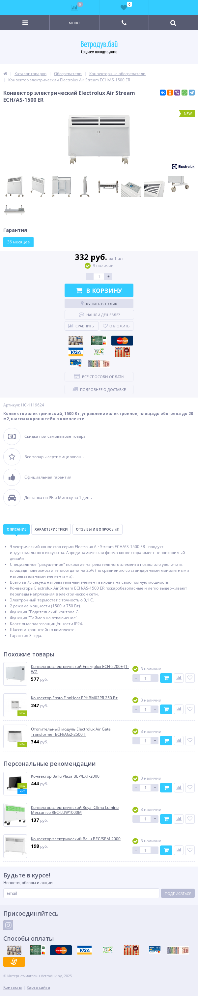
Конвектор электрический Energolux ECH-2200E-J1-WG (80, 669)
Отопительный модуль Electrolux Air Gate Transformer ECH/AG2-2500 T (71, 732)
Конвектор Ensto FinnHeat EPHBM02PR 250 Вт (74, 698)
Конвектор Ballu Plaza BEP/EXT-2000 (65, 776)
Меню (74, 22)
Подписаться (178, 893)
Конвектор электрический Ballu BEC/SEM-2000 (76, 839)
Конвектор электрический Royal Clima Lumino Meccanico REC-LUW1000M (75, 810)
